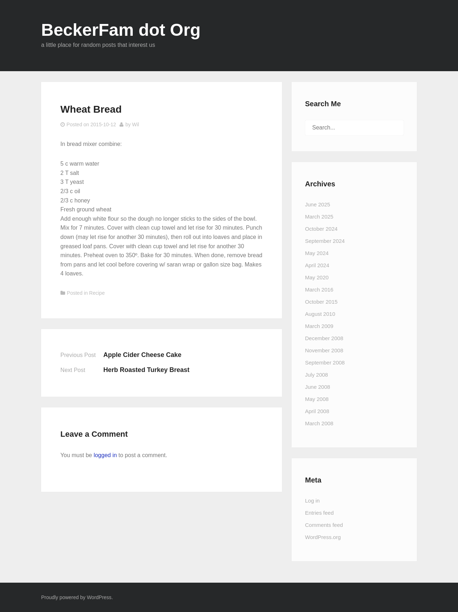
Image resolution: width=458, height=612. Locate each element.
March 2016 (319, 290)
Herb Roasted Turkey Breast (146, 369)
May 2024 (317, 253)
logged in (105, 455)
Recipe (97, 293)
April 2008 (317, 411)
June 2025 (317, 204)
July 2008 (316, 375)
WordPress (99, 597)
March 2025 (319, 217)
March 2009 (319, 326)
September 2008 (325, 362)
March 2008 (319, 423)
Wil (135, 124)
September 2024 (325, 241)
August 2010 (320, 314)
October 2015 (321, 302)
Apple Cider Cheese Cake (142, 354)
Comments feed (324, 525)
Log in (312, 501)
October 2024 (321, 229)
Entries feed (319, 513)
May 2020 (317, 277)
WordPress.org (323, 537)
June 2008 (317, 387)
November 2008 (324, 350)
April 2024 (317, 265)
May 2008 (317, 399)
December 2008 (324, 338)
